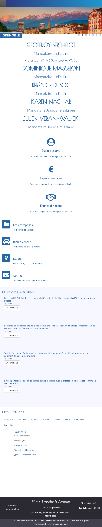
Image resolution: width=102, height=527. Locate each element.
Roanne (46, 419)
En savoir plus (12, 307)
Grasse (57, 419)
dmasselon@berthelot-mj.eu (28, 455)
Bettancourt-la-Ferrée (74, 419)
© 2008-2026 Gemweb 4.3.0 (26, 520)
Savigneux (8, 419)
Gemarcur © (64, 520)
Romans (34, 419)
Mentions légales (80, 520)
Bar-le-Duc (9, 425)
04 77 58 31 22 (21, 445)
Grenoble (22, 419)
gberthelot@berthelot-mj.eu (27, 450)
